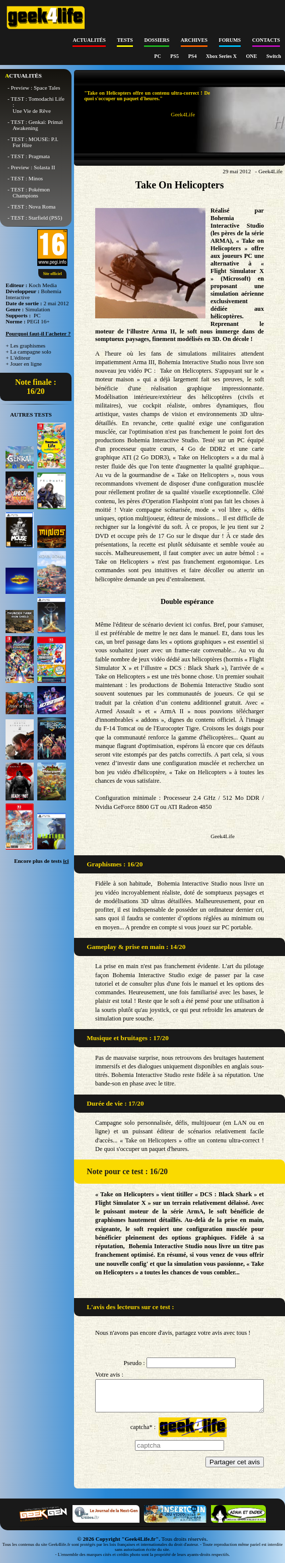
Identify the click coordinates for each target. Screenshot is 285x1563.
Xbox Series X (222, 56)
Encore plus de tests (41, 861)
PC (158, 56)
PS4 (193, 56)
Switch (273, 56)
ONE (252, 56)
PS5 (175, 56)
